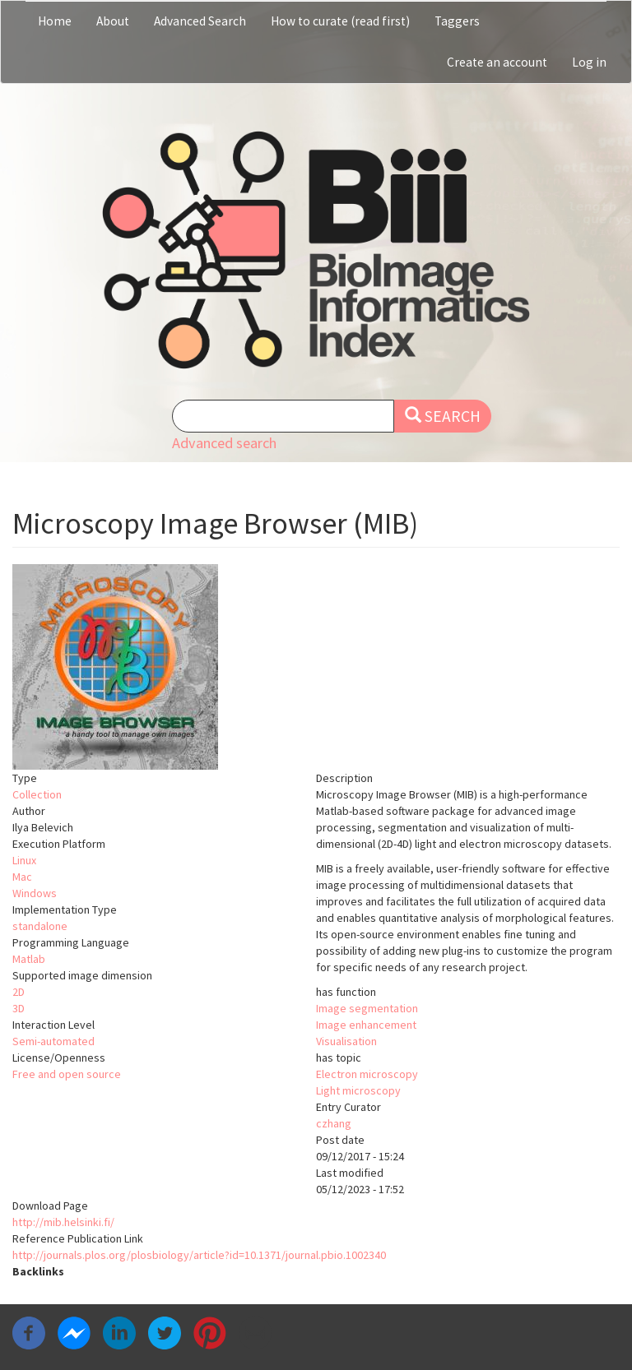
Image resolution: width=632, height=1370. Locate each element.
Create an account (497, 62)
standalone (39, 926)
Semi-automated (53, 1041)
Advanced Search (200, 21)
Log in (589, 62)
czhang (333, 1123)
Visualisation (346, 1041)
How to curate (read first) (340, 21)
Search (443, 416)
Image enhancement (366, 1024)
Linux (24, 860)
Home (55, 21)
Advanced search (224, 442)
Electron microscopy (367, 1074)
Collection (37, 794)
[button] (316, 667)
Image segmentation (367, 1008)
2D (18, 991)
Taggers (457, 21)
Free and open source (66, 1074)
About (112, 21)
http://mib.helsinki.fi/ (63, 1222)
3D (18, 1008)
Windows (34, 893)
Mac (22, 876)
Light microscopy (358, 1090)
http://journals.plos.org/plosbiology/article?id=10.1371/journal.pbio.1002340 (199, 1254)
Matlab (28, 958)
